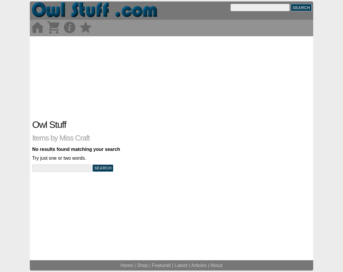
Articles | (200, 265)
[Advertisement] (171, 77)
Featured (161, 265)
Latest (181, 265)
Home (126, 265)
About (216, 265)
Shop (142, 265)
